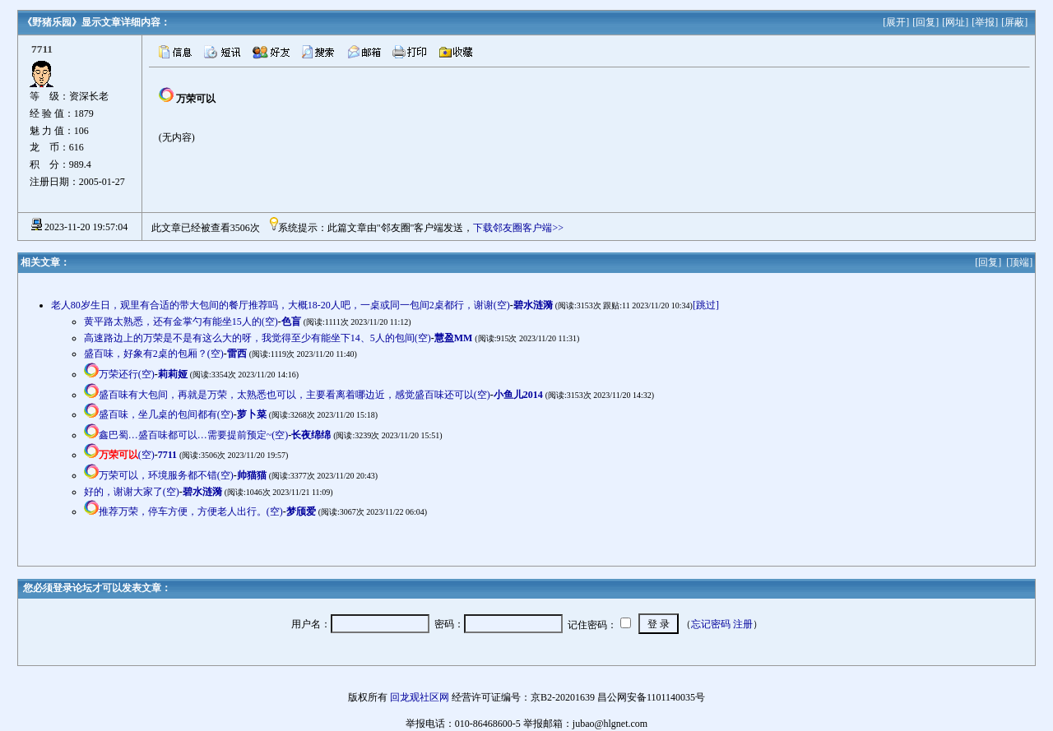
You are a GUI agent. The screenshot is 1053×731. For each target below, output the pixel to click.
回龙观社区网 (419, 697)
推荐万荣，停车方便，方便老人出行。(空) (191, 511)
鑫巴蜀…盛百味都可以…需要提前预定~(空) (193, 435)
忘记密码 (711, 624)
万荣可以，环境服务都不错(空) (166, 475)
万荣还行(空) (127, 374)
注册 (743, 624)
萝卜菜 (252, 414)
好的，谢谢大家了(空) (131, 491)
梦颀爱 (301, 511)
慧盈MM (453, 338)
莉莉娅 (173, 374)
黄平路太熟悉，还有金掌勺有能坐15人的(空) (181, 321)
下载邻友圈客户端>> (518, 228)
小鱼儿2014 (518, 394)
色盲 (291, 321)
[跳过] (706, 305)
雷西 (237, 353)
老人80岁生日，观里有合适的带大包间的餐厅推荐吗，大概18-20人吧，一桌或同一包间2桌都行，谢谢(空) (280, 305)
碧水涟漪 (533, 305)
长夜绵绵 (311, 435)
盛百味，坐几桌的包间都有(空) (166, 414)
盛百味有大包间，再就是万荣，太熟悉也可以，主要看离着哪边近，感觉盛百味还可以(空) (294, 394)
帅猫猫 (252, 475)
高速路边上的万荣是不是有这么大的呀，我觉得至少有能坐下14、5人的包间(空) (257, 338)
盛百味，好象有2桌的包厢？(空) (154, 353)
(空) (127, 454)
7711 (167, 454)
